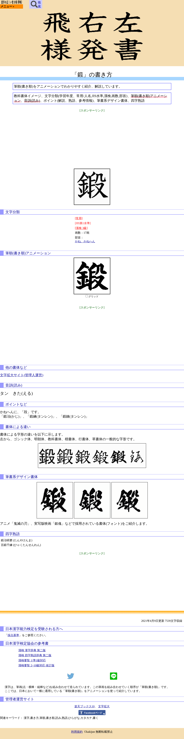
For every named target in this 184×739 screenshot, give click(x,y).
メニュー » (7, 6)
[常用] (79, 218)
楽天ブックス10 (84, 706)
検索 (36, 4)
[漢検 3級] (81, 228)
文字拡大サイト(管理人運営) (21, 375)
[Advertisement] (92, 138)
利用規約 (77, 731)
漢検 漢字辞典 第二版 (32, 650)
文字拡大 (104, 706)
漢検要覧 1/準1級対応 (32, 660)
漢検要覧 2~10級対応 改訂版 (36, 665)
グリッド (93, 296)
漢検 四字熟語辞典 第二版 (34, 655)
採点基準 (13, 635)
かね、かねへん (85, 241)
